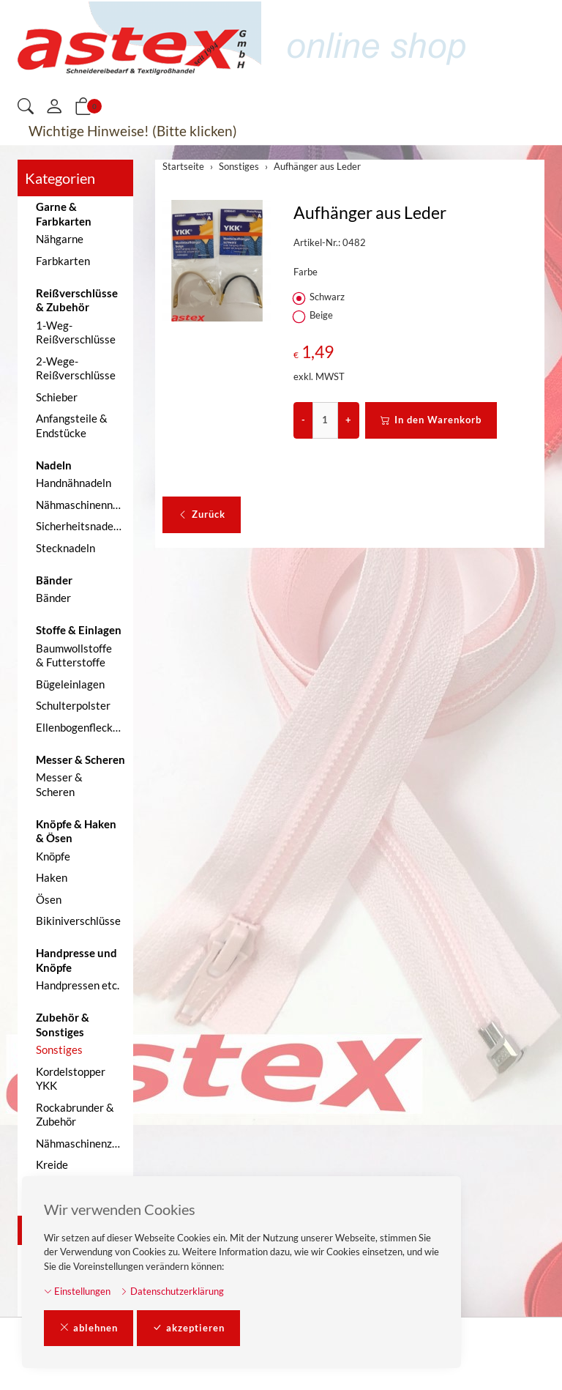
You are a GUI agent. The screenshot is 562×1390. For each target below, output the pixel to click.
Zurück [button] (201, 515)
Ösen (48, 899)
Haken (51, 877)
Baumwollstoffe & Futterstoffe (74, 655)
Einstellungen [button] (77, 1291)
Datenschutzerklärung (172, 1291)
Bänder (53, 597)
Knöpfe (53, 856)
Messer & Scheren (59, 784)
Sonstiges (59, 1049)
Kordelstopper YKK (70, 1079)
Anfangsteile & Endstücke (72, 425)
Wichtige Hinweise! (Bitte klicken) (133, 130)
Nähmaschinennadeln (81, 504)
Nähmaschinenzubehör (81, 1143)
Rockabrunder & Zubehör (75, 1115)
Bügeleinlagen (70, 684)
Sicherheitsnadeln (79, 525)
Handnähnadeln (73, 482)
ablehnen (88, 1328)
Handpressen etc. (77, 985)
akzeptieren (188, 1328)
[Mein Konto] (54, 107)
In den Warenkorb (431, 420)
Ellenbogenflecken (80, 727)
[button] (26, 107)
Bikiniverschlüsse (78, 920)
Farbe (305, 272)
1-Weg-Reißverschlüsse (76, 332)
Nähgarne (59, 238)
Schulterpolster (73, 705)
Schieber (57, 397)
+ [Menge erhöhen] (348, 419)
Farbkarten (63, 260)
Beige (314, 315)
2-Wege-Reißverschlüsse (76, 368)
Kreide (52, 1164)
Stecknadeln (65, 547)
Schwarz (320, 297)
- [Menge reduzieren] (303, 419)
